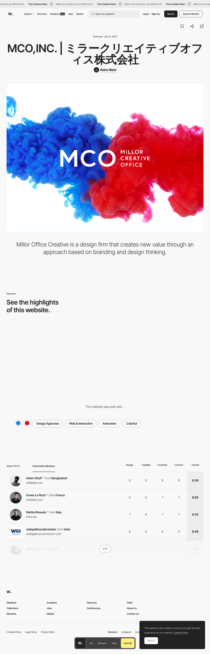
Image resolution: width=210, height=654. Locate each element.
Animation (109, 423)
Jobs (70, 13)
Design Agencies (48, 423)
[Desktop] (38, 348)
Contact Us (133, 613)
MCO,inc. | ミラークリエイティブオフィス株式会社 (105, 53)
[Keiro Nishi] (105, 69)
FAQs (129, 602)
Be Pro (171, 13)
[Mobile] (105, 348)
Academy (57, 13)
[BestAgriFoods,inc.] (171, 348)
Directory (42, 13)
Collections (12, 608)
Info (91, 643)
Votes (114, 643)
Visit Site (128, 643)
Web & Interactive (81, 423)
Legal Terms (31, 632)
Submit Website (191, 13)
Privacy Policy (48, 632)
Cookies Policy (14, 632)
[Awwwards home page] (80, 643)
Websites (11, 602)
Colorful (131, 423)
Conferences (94, 608)
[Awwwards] (10, 14)
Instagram (126, 632)
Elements (102, 643)
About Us (132, 608)
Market (80, 13)
